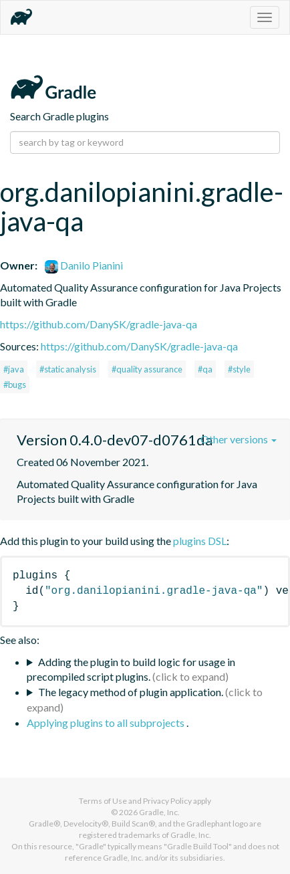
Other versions (238, 439)
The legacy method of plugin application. (130, 691)
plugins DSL (200, 540)
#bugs (14, 384)
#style (239, 369)
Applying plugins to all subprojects (106, 722)
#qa (205, 369)
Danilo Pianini (84, 265)
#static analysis (67, 369)
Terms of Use (103, 801)
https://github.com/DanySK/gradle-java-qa (98, 324)
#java (13, 369)
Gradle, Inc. (159, 812)
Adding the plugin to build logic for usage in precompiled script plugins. (131, 669)
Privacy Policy (167, 801)
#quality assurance (147, 369)
